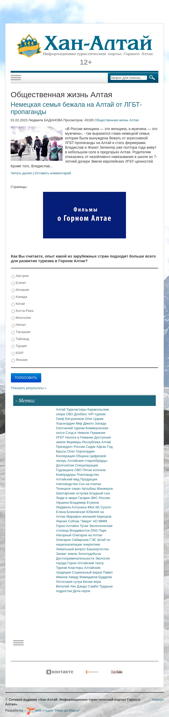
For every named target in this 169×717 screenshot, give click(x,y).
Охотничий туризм (71, 428)
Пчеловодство (88, 475)
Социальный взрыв (87, 572)
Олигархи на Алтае (87, 535)
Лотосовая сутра (69, 582)
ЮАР (17, 353)
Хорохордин (66, 423)
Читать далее (21, 173)
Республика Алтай (96, 442)
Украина (63, 502)
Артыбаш (89, 488)
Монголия (21, 318)
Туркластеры (76, 409)
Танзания (20, 332)
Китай (18, 304)
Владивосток (79, 530)
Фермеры (74, 442)
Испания (20, 290)
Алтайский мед (68, 479)
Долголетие (65, 465)
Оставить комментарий (53, 173)
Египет (18, 283)
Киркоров (104, 516)
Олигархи (64, 540)
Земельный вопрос (71, 549)
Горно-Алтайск (68, 526)
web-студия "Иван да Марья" (53, 710)
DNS (95, 530)
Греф (60, 419)
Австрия (20, 276)
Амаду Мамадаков (83, 577)
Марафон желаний (81, 516)
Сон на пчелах (90, 484)
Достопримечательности (75, 558)
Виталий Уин (66, 586)
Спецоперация (86, 465)
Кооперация (66, 456)
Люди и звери (67, 498)
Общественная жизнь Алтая (117, 120)
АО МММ (100, 521)
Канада (19, 297)
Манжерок (105, 488)
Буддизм (105, 577)
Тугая (84, 526)
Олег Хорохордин (81, 451)
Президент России (71, 447)
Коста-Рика (22, 311)
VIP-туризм (96, 414)
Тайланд (20, 339)
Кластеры (76, 568)
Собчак (74, 521)
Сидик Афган (96, 447)
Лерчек (62, 521)
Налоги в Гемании (79, 437)
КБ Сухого (103, 507)
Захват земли (67, 554)
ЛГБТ (60, 437)
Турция (19, 346)
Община (83, 456)
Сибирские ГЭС (84, 540)
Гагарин (84, 498)
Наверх (158, 699)
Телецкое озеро (68, 488)
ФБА (91, 507)
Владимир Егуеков (84, 502)
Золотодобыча (89, 554)
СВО (70, 414)
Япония (19, 360)
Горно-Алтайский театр (85, 563)
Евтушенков (75, 419)
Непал (18, 325)
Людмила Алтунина (72, 507)
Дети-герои (81, 591)
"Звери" (86, 521)
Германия (97, 433)
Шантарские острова (72, 493)
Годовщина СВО (69, 470)
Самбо (94, 586)
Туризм (62, 568)
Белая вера (92, 582)
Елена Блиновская (71, 512)
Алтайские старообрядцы (87, 461)
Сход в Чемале (78, 433)
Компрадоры (66, 475)
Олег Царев (94, 419)
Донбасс (81, 414)
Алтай (61, 409)
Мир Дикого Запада (91, 423)
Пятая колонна (93, 470)
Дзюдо (82, 586)
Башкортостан (98, 549)
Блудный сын (99, 493)
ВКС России (100, 498)
